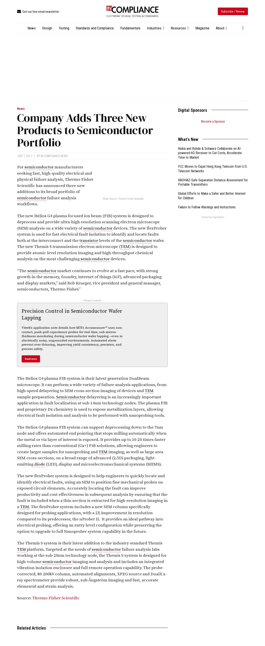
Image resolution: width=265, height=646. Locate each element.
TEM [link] (124, 246)
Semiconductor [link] (71, 397)
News (21, 108)
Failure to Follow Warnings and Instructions (207, 202)
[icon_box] (38, 12)
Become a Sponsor (213, 121)
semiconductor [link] (39, 167)
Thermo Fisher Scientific (56, 598)
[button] (243, 28)
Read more (31, 358)
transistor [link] (88, 240)
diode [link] (39, 464)
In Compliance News (54, 156)
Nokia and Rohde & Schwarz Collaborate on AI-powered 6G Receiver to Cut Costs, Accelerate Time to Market (210, 147)
